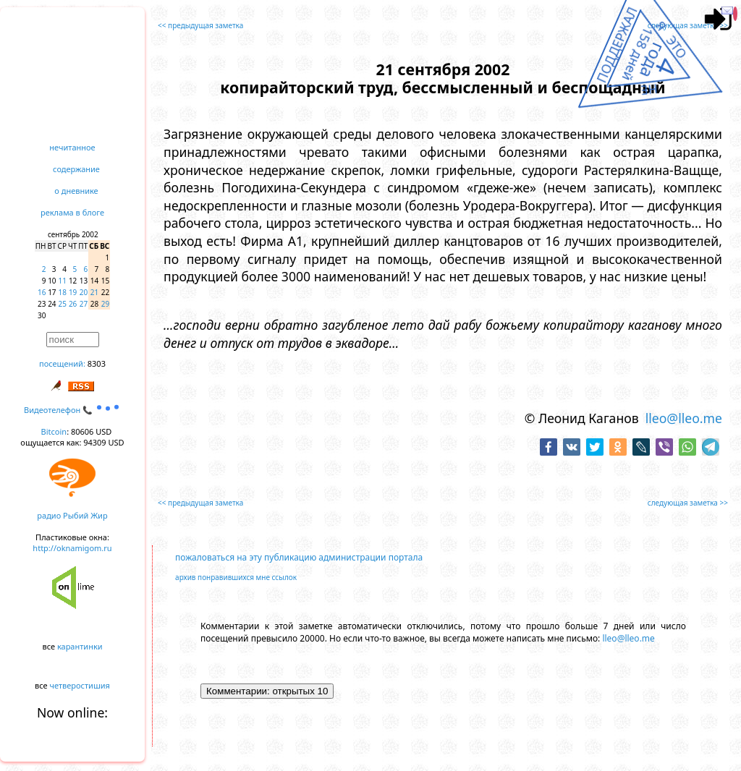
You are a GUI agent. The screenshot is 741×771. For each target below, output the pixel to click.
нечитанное (72, 147)
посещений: (62, 363)
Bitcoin (54, 431)
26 (73, 304)
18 (63, 292)
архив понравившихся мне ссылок (236, 577)
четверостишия (80, 685)
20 (84, 292)
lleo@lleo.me (683, 418)
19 (73, 292)
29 (105, 304)
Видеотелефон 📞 (72, 409)
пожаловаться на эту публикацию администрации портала (299, 557)
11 (63, 281)
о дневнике (76, 190)
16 (42, 292)
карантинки (80, 646)
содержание (76, 168)
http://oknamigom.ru (72, 547)
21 (94, 292)
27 (84, 304)
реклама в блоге (72, 212)
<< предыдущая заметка (200, 25)
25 (63, 304)
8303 (97, 363)
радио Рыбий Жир (72, 515)
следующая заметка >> (688, 25)
